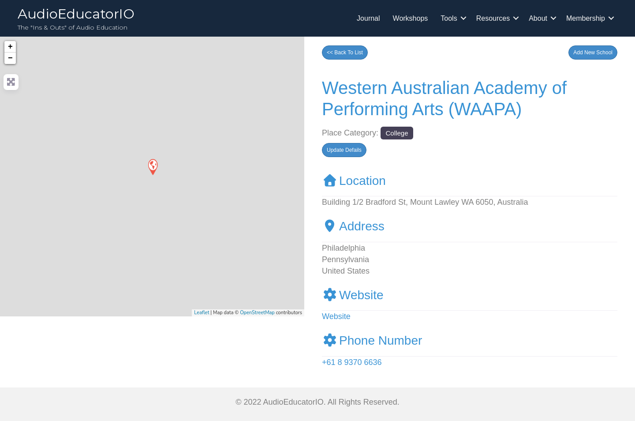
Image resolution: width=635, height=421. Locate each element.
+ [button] (10, 46)
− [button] (10, 58)
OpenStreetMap (257, 312)
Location (354, 181)
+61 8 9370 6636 (352, 362)
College (396, 133)
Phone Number (372, 340)
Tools (449, 18)
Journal (368, 18)
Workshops (410, 18)
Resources (493, 18)
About (538, 18)
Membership (585, 18)
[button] (592, 52)
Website (353, 295)
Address (353, 226)
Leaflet (201, 312)
